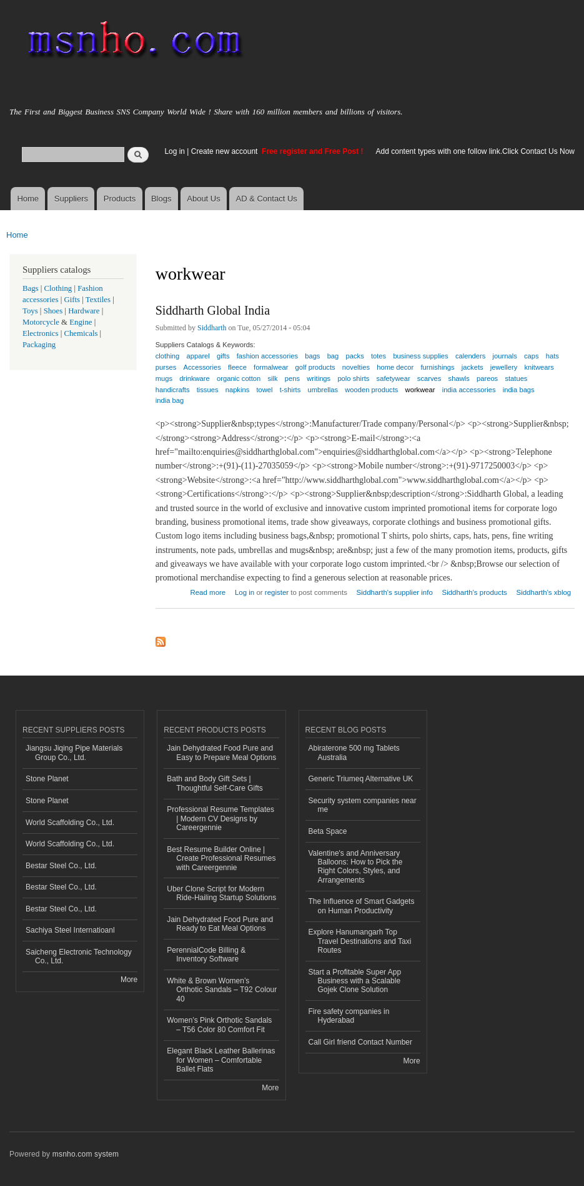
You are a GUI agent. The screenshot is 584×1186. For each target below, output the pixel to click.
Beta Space (328, 831)
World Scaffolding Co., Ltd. (70, 822)
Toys (30, 311)
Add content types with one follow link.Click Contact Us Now (475, 151)
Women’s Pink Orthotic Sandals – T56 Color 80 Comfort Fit (219, 1024)
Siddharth (212, 327)
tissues (208, 389)
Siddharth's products (474, 592)
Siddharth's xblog (544, 592)
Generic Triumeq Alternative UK (361, 778)
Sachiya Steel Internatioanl (70, 930)
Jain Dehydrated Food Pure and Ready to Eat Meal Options (220, 924)
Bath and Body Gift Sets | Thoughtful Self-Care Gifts (215, 783)
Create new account (225, 151)
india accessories (469, 389)
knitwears (539, 367)
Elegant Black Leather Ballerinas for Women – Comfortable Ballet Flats (221, 1060)
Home (28, 198)
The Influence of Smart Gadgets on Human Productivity (362, 906)
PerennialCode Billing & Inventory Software (206, 954)
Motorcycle (40, 322)
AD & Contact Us (266, 198)
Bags (30, 288)
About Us (203, 198)
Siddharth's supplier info (395, 592)
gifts (223, 356)
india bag (170, 400)
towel (264, 389)
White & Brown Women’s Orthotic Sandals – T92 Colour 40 (222, 989)
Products (120, 198)
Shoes (53, 311)
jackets (472, 367)
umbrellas (323, 389)
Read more (207, 590)
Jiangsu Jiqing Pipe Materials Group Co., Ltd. (74, 752)
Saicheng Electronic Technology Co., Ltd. (79, 956)
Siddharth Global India (213, 310)
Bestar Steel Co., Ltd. (61, 865)
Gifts (72, 299)
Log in (174, 151)
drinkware (194, 378)
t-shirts (290, 389)
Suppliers (71, 198)
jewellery (504, 367)
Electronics (40, 333)
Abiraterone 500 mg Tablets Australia (354, 752)
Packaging (39, 344)
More (129, 979)
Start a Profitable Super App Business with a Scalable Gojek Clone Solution (355, 981)
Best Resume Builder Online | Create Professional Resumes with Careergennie (221, 858)
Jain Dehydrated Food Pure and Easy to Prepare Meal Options (221, 752)
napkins (237, 389)
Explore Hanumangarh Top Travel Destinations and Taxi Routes (360, 941)
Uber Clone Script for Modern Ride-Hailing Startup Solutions (221, 893)
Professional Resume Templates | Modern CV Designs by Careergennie (220, 818)
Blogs (161, 198)
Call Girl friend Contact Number (361, 1042)
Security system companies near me (363, 805)
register (277, 592)
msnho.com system (85, 1154)
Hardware (83, 311)
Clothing (58, 288)
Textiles (98, 299)
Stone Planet (47, 778)
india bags (519, 389)
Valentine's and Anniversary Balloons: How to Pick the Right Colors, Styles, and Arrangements (356, 866)
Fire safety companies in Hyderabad (349, 1016)
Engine (80, 322)
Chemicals (81, 333)
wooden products (371, 389)
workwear (420, 389)
